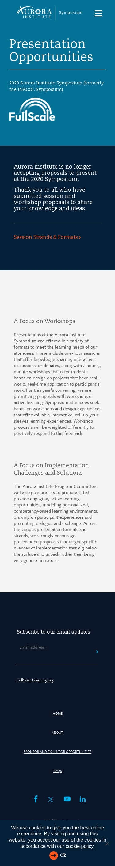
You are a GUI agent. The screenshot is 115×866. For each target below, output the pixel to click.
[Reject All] (107, 843)
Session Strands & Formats (46, 237)
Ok (63, 855)
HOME (58, 713)
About (57, 732)
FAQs (57, 770)
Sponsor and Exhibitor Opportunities (57, 751)
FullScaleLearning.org (35, 680)
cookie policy (79, 846)
